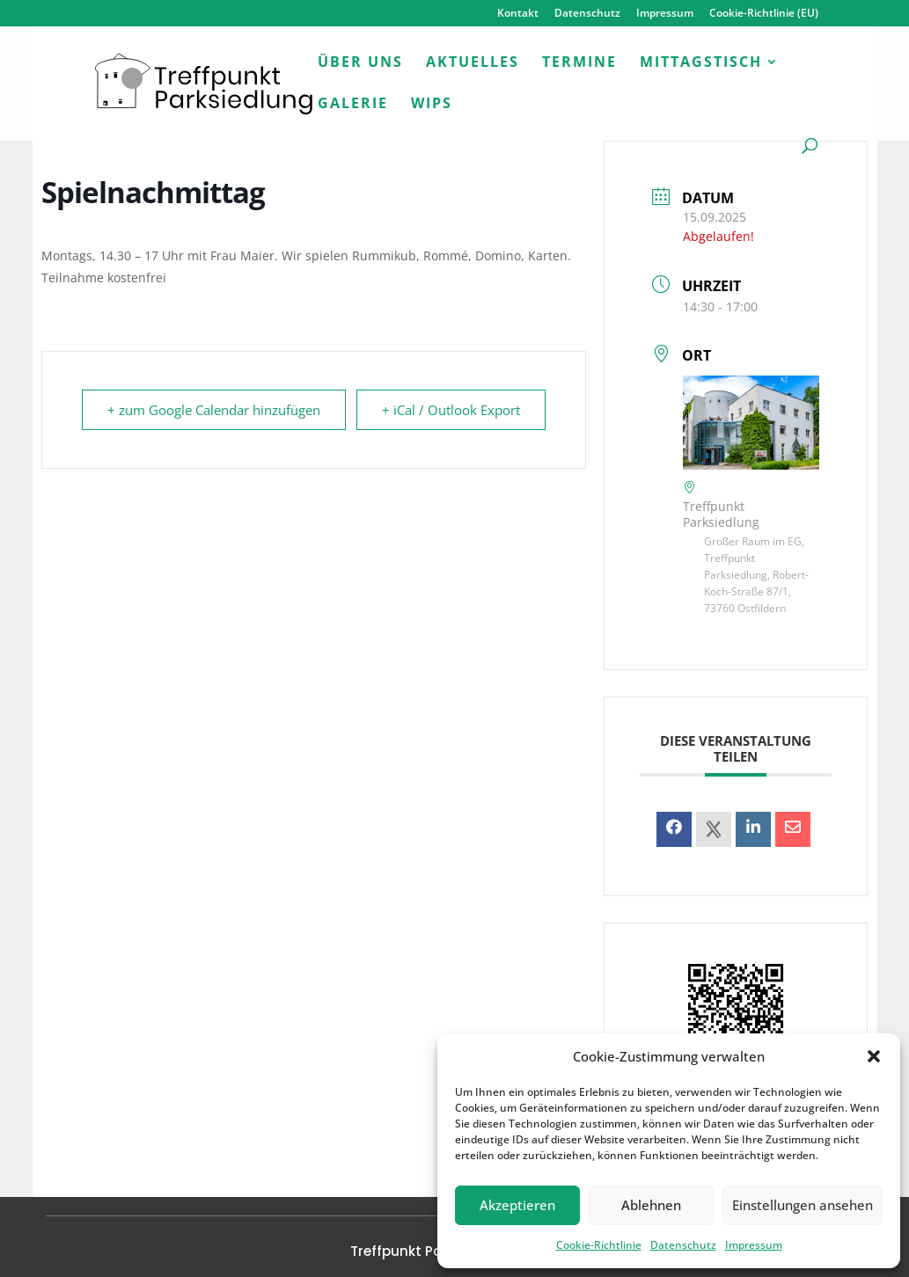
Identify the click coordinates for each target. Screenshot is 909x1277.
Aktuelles (472, 63)
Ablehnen (651, 1205)
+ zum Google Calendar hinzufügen (213, 410)
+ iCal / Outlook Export (451, 410)
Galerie (353, 105)
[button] (874, 1056)
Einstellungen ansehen (802, 1205)
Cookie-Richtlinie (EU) (763, 14)
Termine (579, 63)
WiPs (431, 105)
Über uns (360, 63)
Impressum (753, 1244)
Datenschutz (683, 1244)
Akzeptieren (517, 1205)
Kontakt (518, 14)
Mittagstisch (701, 63)
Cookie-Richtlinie (598, 1244)
